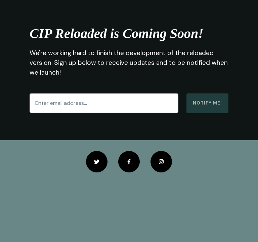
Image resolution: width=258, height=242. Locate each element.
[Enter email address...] (104, 103)
